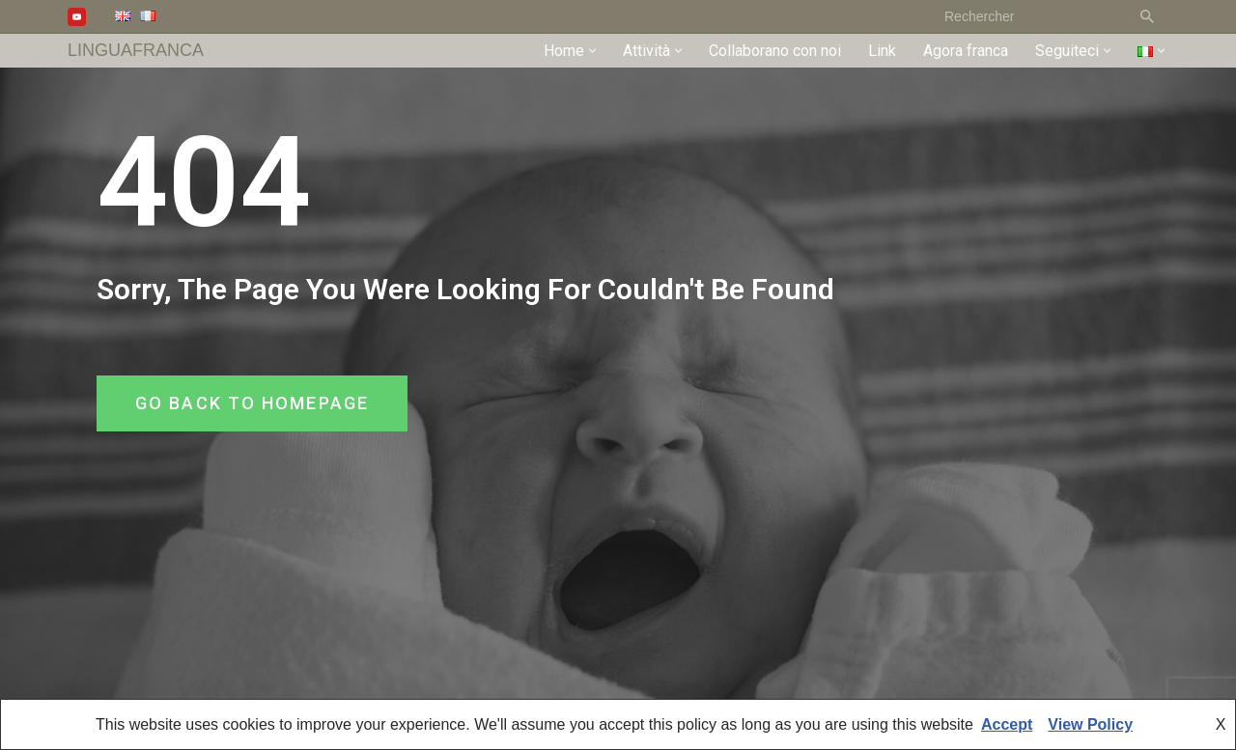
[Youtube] (77, 17)
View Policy (1090, 724)
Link (882, 51)
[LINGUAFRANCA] (136, 51)
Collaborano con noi (775, 51)
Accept (1006, 724)
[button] (592, 50)
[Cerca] (1029, 16)
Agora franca (965, 51)
